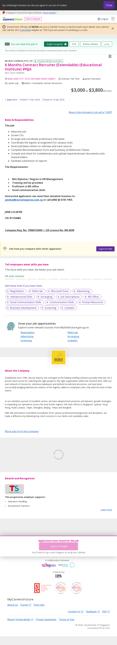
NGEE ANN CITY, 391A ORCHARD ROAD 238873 (31, 78)
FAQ (106, 620)
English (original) (55, 44)
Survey (25, 613)
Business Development (23, 307)
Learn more (106, 518)
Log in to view (105, 248)
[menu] (113, 19)
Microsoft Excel (59, 291)
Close (109, 5)
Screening (50, 307)
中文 (74, 44)
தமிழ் (107, 44)
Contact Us (75, 620)
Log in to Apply (58, 546)
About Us (12, 613)
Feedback (93, 620)
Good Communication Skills (25, 302)
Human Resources (92, 302)
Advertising (83, 291)
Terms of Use (66, 628)
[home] (12, 19)
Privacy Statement (46, 628)
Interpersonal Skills (21, 296)
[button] (112, 28)
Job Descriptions (70, 296)
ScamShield (25, 30)
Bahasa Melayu (90, 44)
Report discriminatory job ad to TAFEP (90, 112)
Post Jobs (39, 613)
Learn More (13, 472)
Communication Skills (62, 302)
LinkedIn (69, 307)
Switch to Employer (33, 19)
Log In (104, 18)
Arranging (46, 296)
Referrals (37, 291)
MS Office (93, 296)
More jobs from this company (22, 431)
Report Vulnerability (20, 628)
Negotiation (17, 291)
